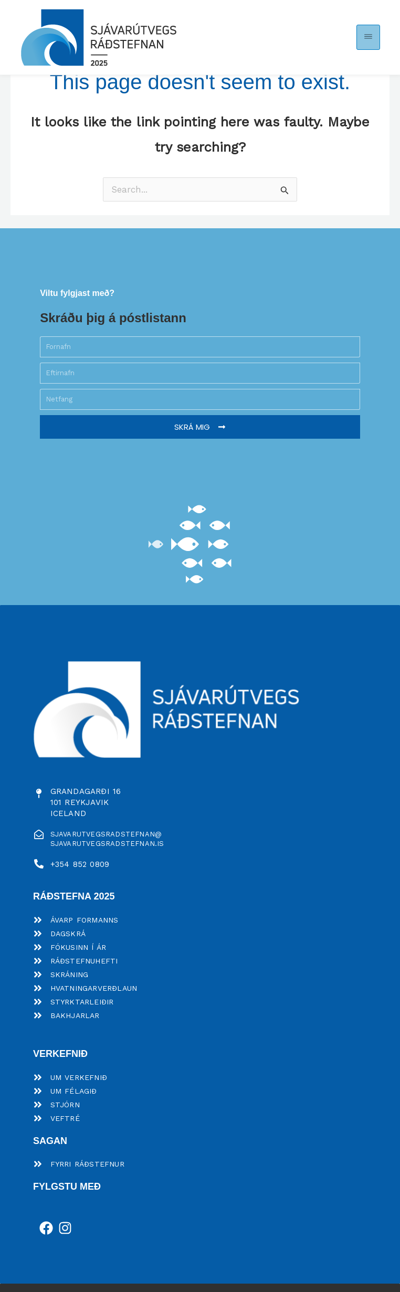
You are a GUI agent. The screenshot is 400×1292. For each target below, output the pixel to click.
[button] (368, 37)
